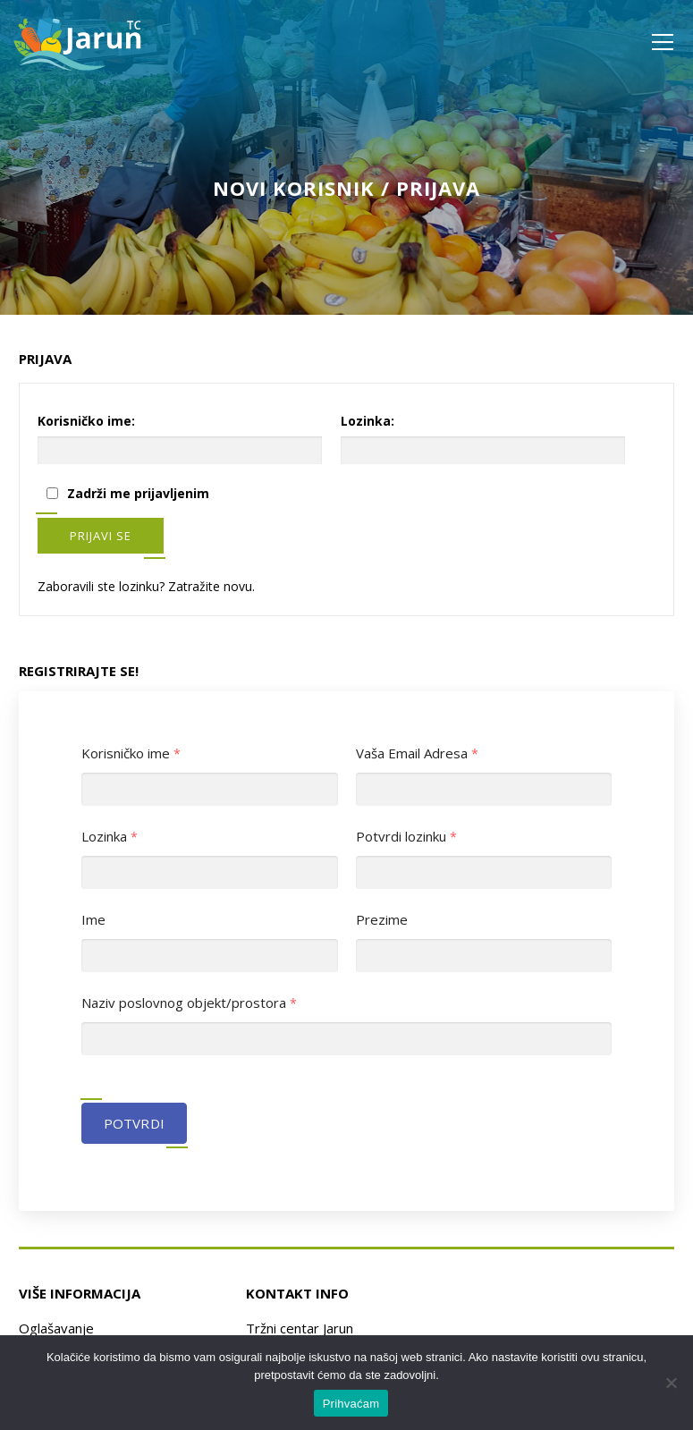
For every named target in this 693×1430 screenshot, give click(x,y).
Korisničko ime (131, 753)
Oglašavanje (56, 1328)
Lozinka (110, 836)
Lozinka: (367, 420)
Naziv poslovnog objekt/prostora (189, 1002)
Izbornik (662, 42)
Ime (93, 919)
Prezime (382, 919)
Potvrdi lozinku (407, 836)
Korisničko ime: (86, 420)
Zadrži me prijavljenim (138, 493)
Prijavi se (100, 536)
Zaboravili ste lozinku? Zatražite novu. (146, 586)
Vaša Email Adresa (417, 753)
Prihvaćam (351, 1403)
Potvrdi (134, 1123)
